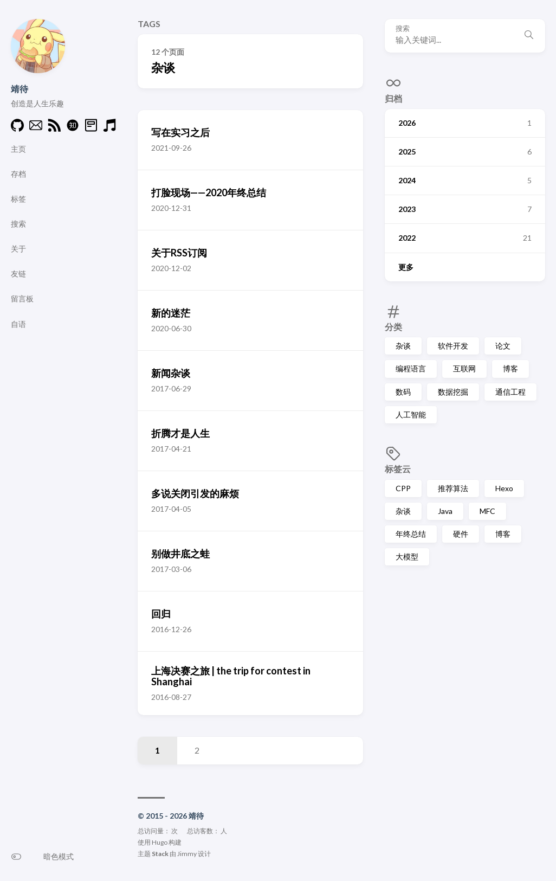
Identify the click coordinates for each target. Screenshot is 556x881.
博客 (510, 368)
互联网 (464, 368)
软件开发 (453, 345)
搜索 (403, 28)
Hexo (504, 488)
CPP (403, 488)
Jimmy (187, 854)
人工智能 (411, 414)
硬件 (460, 533)
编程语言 (411, 368)
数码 (403, 391)
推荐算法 (453, 488)
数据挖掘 (453, 391)
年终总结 (411, 533)
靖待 (19, 88)
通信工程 (510, 391)
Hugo (159, 842)
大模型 (407, 556)
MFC (487, 511)
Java (445, 511)
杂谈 (403, 345)
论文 (502, 345)
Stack (160, 854)
